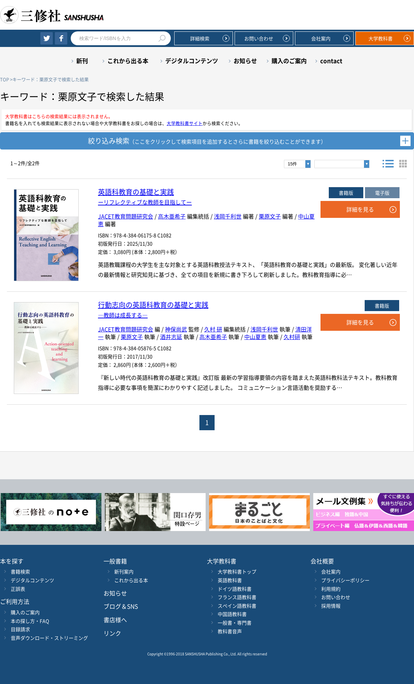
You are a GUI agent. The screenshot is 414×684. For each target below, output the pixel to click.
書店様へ (115, 619)
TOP (4, 79)
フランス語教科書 (237, 597)
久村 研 (213, 329)
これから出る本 (127, 61)
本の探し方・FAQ (30, 620)
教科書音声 (230, 631)
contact (331, 61)
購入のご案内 (289, 61)
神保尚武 (176, 329)
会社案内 (321, 38)
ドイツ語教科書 (235, 588)
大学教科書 (380, 38)
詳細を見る (360, 209)
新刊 (82, 61)
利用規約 (331, 588)
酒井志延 (171, 337)
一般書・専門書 (235, 622)
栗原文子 (270, 216)
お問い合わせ (258, 38)
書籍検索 (20, 571)
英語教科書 (230, 580)
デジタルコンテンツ (191, 61)
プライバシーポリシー (345, 580)
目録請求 (20, 629)
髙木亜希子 (172, 216)
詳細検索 (199, 38)
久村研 (292, 337)
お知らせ (245, 61)
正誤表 (18, 588)
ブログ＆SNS (120, 606)
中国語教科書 (232, 613)
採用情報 (331, 605)
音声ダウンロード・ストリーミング (49, 637)
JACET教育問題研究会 (125, 216)
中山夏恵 (255, 337)
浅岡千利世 (227, 216)
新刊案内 (124, 571)
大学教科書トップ (237, 571)
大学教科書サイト (185, 123)
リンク (112, 633)
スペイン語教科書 (237, 605)
